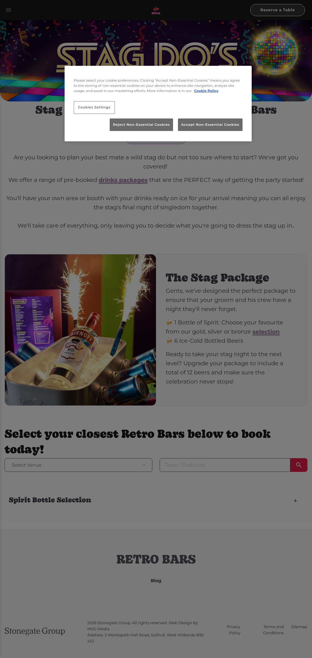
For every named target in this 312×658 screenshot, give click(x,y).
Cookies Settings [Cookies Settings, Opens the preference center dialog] (94, 107)
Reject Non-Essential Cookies (141, 124)
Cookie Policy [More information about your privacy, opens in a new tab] (206, 91)
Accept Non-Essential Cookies (210, 124)
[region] (158, 103)
